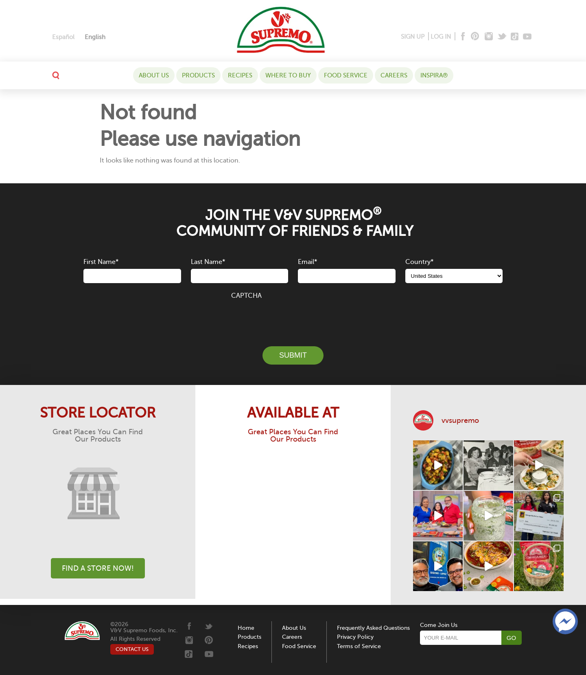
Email (307, 262)
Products (198, 75)
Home (246, 628)
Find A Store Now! (98, 568)
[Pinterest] (474, 37)
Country (419, 262)
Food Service (345, 75)
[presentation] (293, 318)
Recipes (240, 75)
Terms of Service (359, 646)
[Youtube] (527, 37)
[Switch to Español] (63, 37)
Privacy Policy (355, 637)
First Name (100, 262)
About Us (154, 75)
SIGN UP (412, 36)
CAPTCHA (246, 295)
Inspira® (434, 75)
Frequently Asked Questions (373, 628)
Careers (393, 75)
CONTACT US (132, 649)
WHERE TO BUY (288, 75)
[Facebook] (462, 37)
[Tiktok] (515, 37)
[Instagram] (489, 37)
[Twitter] (503, 37)
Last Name (208, 262)
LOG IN (441, 36)
